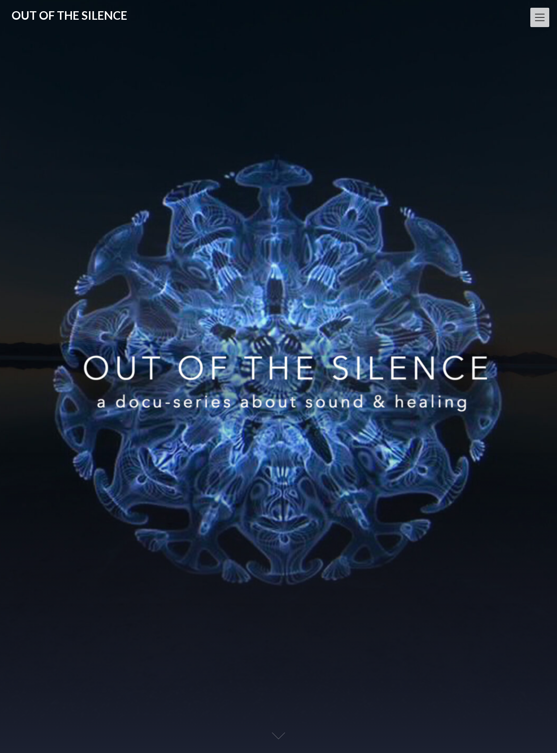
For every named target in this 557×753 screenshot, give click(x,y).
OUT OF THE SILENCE (69, 15)
